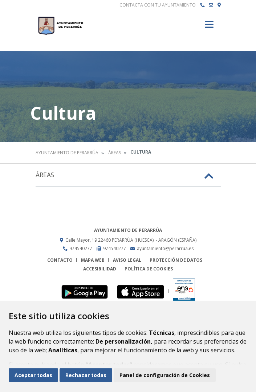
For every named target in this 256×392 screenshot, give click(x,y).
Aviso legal (127, 260)
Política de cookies (149, 269)
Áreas (114, 153)
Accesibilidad (99, 269)
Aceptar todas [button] (33, 375)
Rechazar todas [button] (85, 375)
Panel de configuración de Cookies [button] (164, 375)
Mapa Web (93, 260)
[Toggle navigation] (209, 26)
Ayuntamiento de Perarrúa (67, 153)
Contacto (60, 260)
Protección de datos (176, 260)
